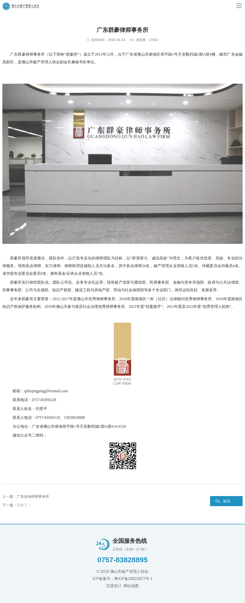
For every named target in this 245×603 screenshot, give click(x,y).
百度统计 (114, 586)
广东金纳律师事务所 (33, 496)
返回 (226, 501)
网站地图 (131, 586)
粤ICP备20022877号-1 (133, 579)
